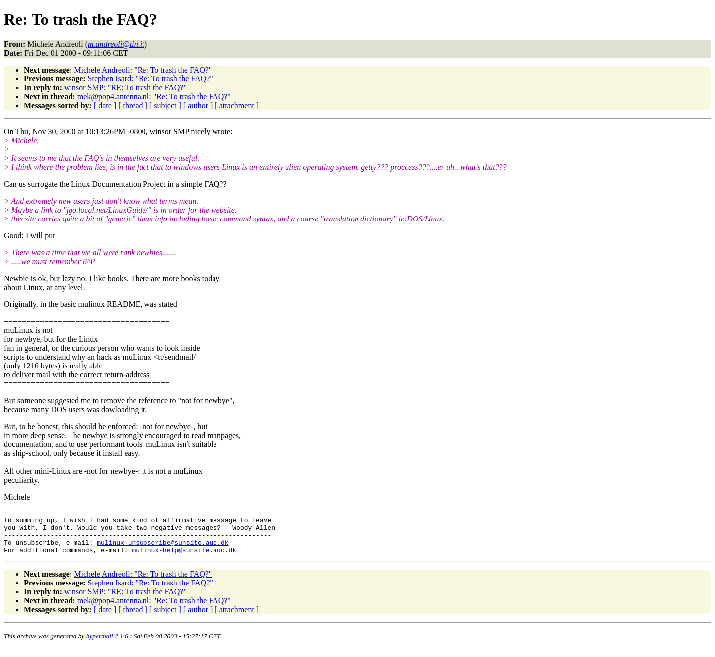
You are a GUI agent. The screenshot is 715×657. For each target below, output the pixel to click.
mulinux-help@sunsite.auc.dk (184, 558)
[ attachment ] (236, 105)
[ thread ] (132, 105)
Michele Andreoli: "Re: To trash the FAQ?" (143, 70)
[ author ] (198, 105)
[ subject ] (165, 105)
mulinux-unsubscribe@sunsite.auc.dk (162, 549)
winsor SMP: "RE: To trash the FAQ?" (125, 87)
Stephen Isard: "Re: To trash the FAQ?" (150, 78)
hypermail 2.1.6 (107, 645)
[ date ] (105, 105)
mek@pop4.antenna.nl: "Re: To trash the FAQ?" (154, 96)
